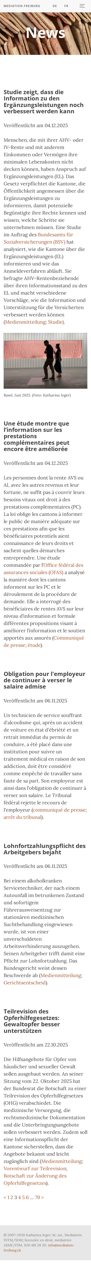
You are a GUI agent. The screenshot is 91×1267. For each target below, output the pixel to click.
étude (34, 645)
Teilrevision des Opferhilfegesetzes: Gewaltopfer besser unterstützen (32, 1020)
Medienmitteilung (25, 322)
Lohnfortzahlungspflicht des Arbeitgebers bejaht (45, 849)
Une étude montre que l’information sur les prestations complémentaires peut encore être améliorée (36, 436)
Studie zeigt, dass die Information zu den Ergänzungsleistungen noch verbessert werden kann (44, 101)
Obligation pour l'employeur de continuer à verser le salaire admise (44, 680)
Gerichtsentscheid (25, 982)
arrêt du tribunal (22, 817)
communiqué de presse (59, 810)
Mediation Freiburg (22, 6)
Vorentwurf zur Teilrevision (35, 1168)
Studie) (56, 322)
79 (37, 1197)
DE (55, 6)
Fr (66, 6)
